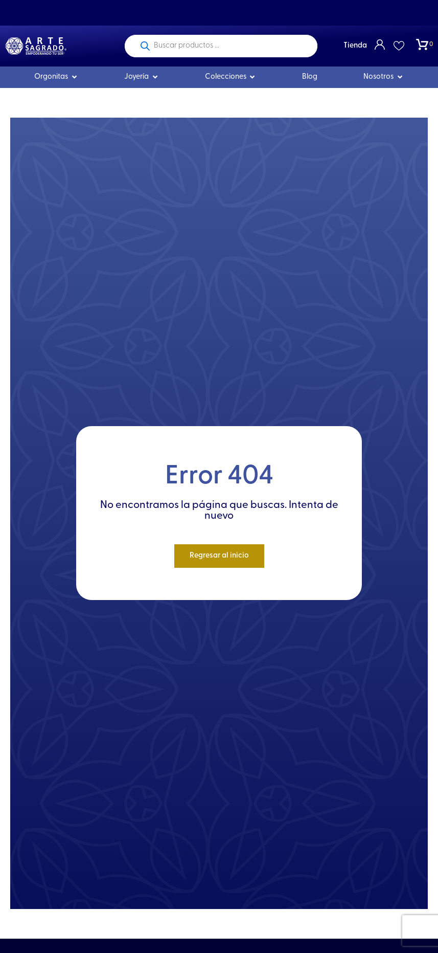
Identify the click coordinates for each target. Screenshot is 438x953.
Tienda (355, 46)
